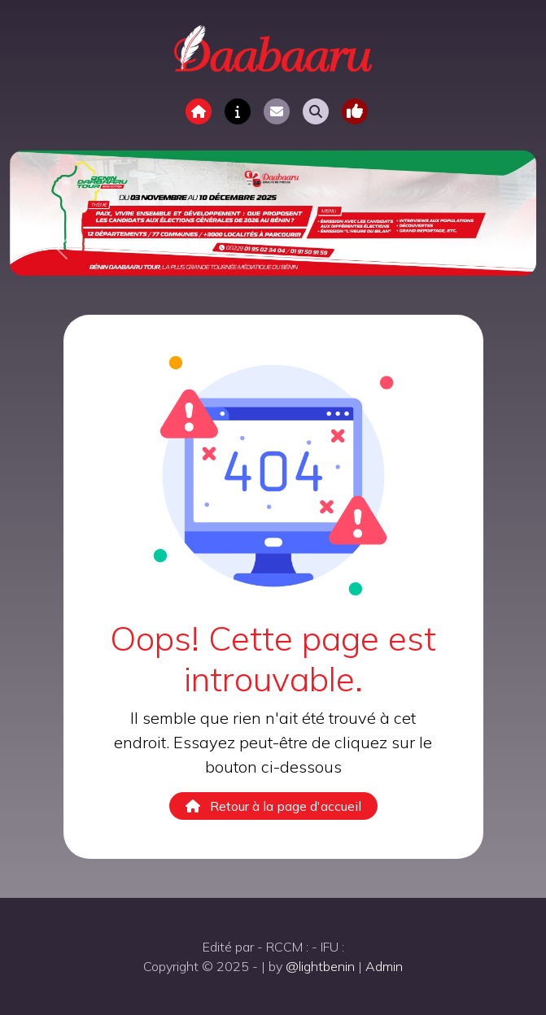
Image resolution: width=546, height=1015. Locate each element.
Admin (384, 966)
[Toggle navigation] (355, 111)
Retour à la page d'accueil (273, 806)
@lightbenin (320, 966)
